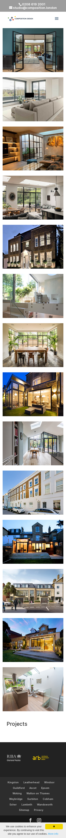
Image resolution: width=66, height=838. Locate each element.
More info (53, 833)
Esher (13, 804)
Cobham (48, 798)
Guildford (19, 787)
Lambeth (26, 804)
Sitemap (24, 809)
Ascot (32, 787)
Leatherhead (31, 782)
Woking (17, 793)
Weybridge (16, 798)
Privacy (38, 809)
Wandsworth (45, 804)
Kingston (13, 782)
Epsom (45, 787)
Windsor (49, 782)
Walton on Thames (38, 793)
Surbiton (32, 798)
